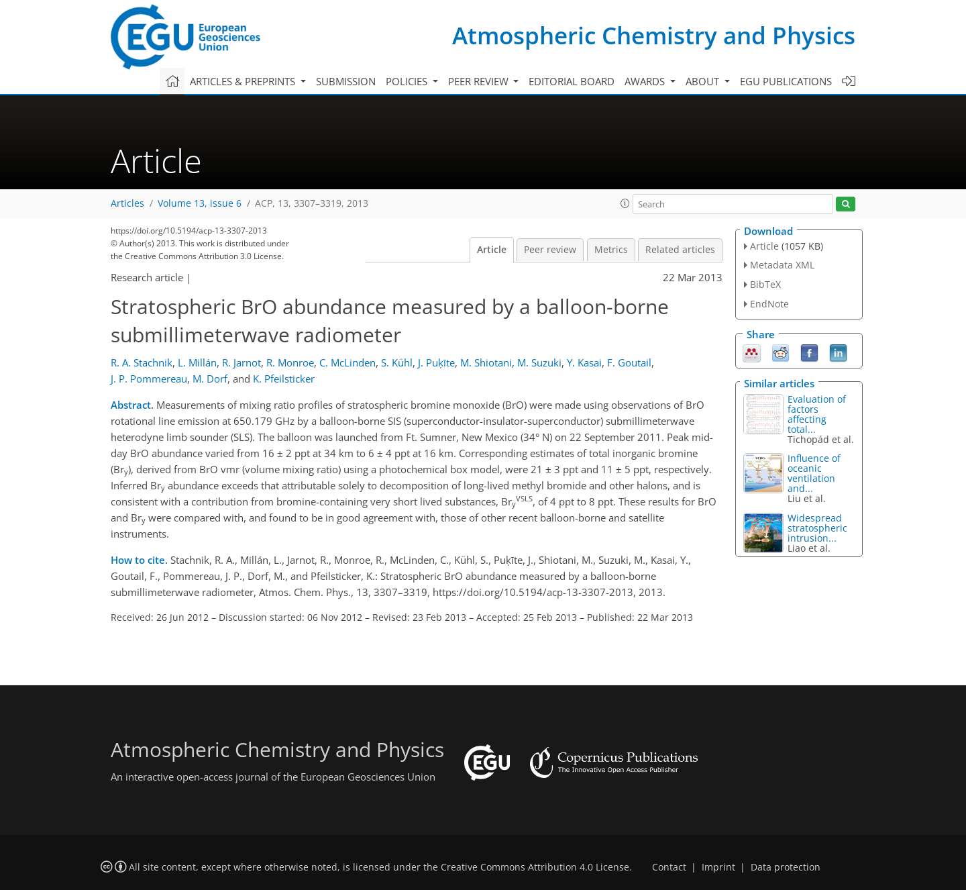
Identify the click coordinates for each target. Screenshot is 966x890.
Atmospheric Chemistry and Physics (653, 35)
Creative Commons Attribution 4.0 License (535, 867)
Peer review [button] (479, 81)
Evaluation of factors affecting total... (817, 414)
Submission (346, 81)
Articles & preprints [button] (244, 81)
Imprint (718, 867)
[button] (625, 203)
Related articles (680, 250)
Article (491, 250)
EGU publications (786, 81)
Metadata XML (782, 264)
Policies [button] (408, 81)
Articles (127, 203)
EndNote (769, 303)
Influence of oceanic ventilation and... (814, 473)
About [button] (704, 81)
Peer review (550, 250)
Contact (669, 867)
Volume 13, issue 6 (199, 203)
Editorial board (571, 81)
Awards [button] (646, 81)
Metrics (611, 250)
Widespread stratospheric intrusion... (817, 527)
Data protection (785, 867)
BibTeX (765, 284)
